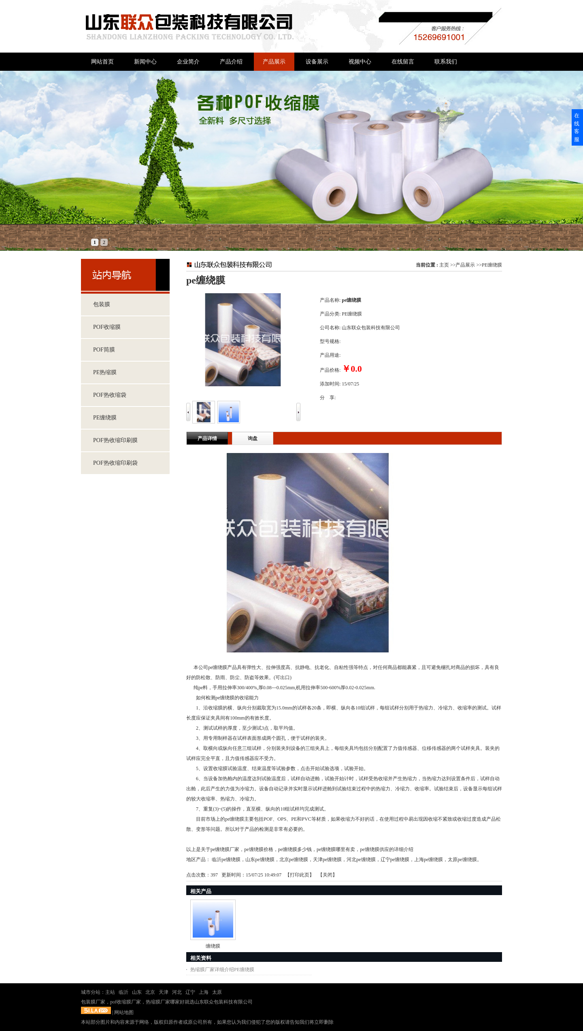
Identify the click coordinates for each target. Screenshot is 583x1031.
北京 (150, 992)
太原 (217, 992)
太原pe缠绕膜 (462, 859)
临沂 (123, 992)
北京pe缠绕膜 (293, 859)
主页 (444, 265)
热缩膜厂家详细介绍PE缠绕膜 (222, 969)
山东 (137, 992)
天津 (163, 992)
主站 (110, 992)
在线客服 (576, 127)
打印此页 (299, 875)
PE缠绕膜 (492, 265)
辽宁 (190, 992)
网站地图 (124, 1012)
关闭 (327, 875)
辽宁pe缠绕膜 (395, 859)
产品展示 (465, 265)
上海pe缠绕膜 (428, 859)
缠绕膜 (213, 946)
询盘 (252, 438)
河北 (177, 992)
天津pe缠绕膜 (327, 859)
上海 (204, 992)
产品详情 (207, 438)
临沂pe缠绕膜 (226, 859)
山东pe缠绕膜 (259, 859)
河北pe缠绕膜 (361, 859)
